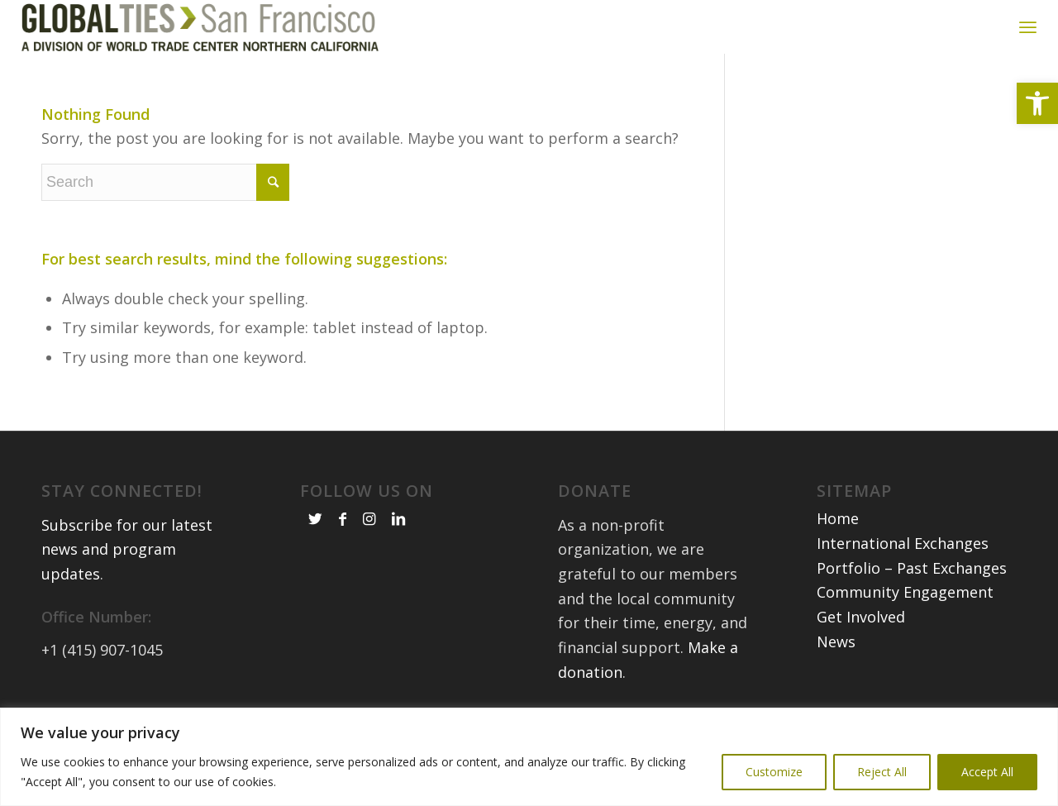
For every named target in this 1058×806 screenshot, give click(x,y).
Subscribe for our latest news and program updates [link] (126, 558)
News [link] (836, 651)
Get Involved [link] (861, 627)
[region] (529, 757)
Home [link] (838, 528)
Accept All (987, 772)
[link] (1037, 103)
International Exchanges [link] (903, 553)
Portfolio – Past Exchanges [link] (912, 577)
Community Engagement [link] (905, 602)
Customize (774, 772)
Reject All (882, 772)
